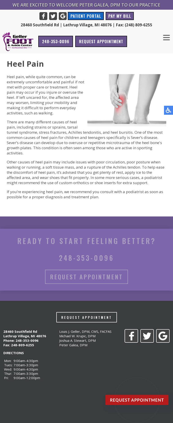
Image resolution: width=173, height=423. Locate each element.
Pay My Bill (119, 16)
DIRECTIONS (13, 353)
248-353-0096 (55, 41)
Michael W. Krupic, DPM (77, 336)
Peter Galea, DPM (73, 345)
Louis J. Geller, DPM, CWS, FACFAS (85, 331)
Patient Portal (86, 16)
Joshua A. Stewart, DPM (77, 340)
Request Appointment (101, 41)
